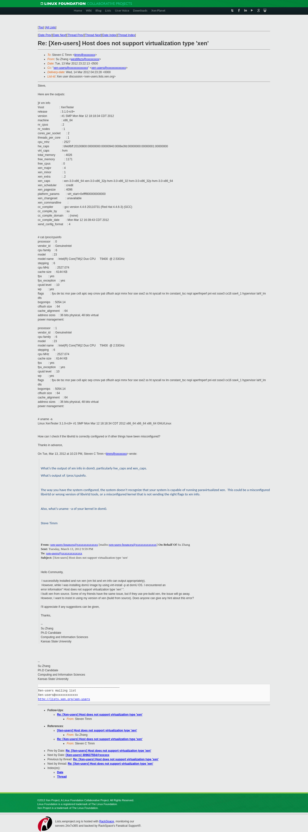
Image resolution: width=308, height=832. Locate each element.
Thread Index (126, 35)
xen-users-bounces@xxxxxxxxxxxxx (74, 544)
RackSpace (106, 821)
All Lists (51, 27)
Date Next (59, 35)
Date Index (109, 35)
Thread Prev (75, 35)
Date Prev (44, 35)
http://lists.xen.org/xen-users (64, 699)
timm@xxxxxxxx (84, 55)
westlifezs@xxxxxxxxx (85, 59)
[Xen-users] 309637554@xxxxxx (87, 755)
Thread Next (93, 35)
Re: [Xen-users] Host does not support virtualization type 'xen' (99, 714)
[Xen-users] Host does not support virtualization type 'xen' (97, 730)
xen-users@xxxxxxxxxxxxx (71, 68)
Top (40, 27)
